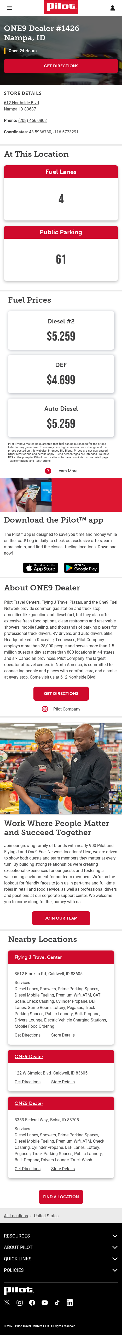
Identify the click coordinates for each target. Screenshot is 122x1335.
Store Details (63, 1035)
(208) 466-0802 (32, 120)
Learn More (66, 470)
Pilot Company (66, 709)
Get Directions (61, 65)
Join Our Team (61, 918)
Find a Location (61, 1196)
